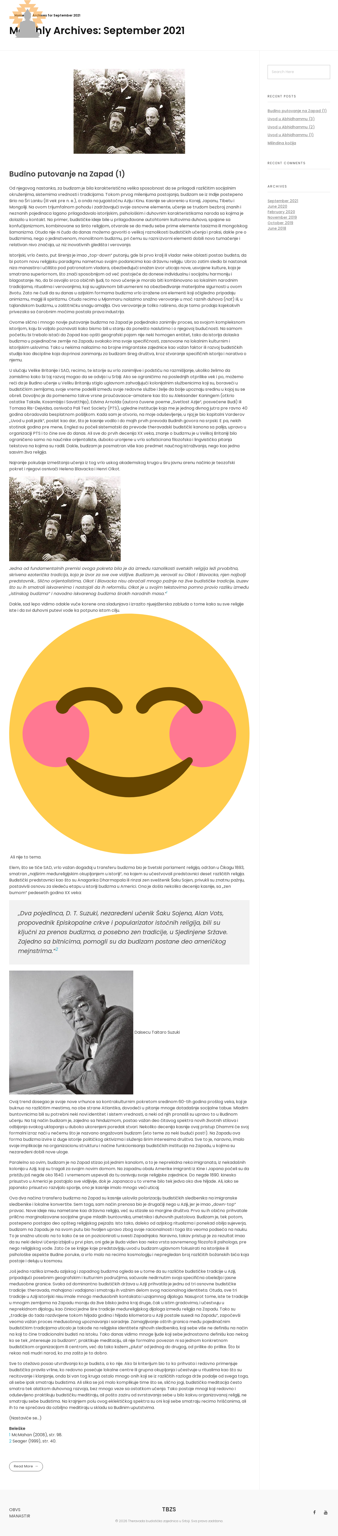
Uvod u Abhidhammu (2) (291, 127)
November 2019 (282, 217)
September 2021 (283, 200)
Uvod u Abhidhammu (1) (291, 134)
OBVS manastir (19, 1513)
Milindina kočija (282, 143)
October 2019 (280, 222)
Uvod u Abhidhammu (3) (291, 119)
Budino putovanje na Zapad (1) (67, 174)
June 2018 (277, 228)
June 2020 (277, 206)
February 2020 (281, 211)
